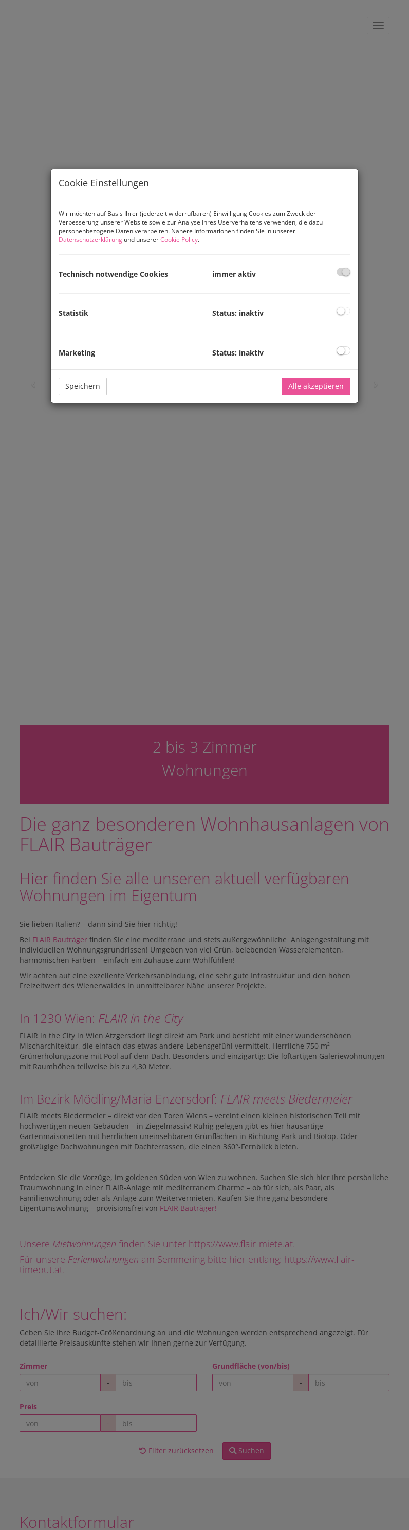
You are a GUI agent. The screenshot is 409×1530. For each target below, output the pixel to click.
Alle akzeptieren (316, 386)
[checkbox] (343, 272)
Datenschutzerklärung (90, 239)
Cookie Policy (179, 239)
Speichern (82, 386)
